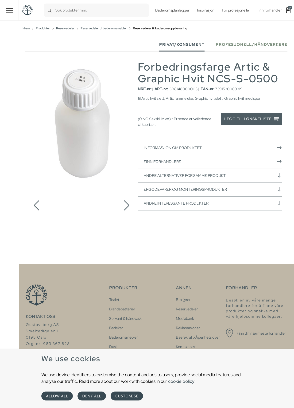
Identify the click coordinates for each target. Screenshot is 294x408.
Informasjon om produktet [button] (213, 147)
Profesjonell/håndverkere (251, 44)
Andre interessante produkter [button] (213, 203)
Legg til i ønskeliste (251, 119)
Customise (126, 396)
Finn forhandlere (213, 161)
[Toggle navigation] (9, 10)
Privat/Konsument (182, 44)
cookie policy (181, 381)
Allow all (57, 396)
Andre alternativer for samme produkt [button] (213, 175)
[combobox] (102, 10)
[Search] (49, 10)
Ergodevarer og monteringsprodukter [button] (213, 189)
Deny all (91, 396)
